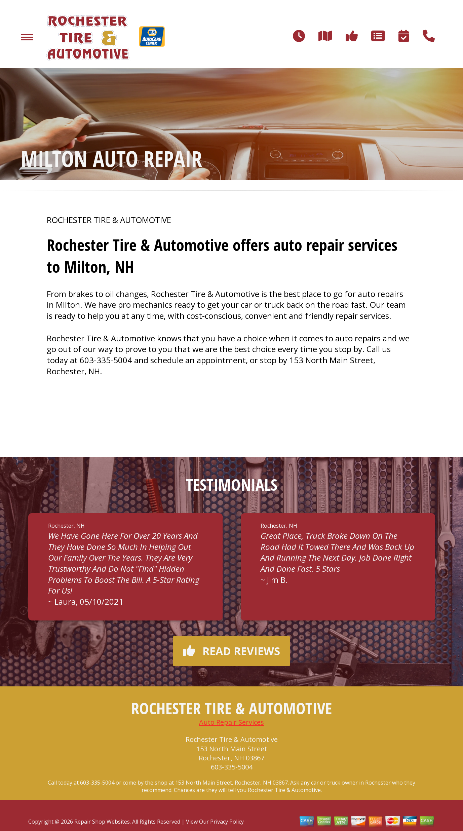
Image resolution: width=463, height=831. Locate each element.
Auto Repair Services (231, 722)
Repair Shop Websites (101, 821)
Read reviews (231, 651)
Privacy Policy (227, 821)
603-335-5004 (106, 360)
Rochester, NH (66, 525)
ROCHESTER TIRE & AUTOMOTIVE (109, 220)
